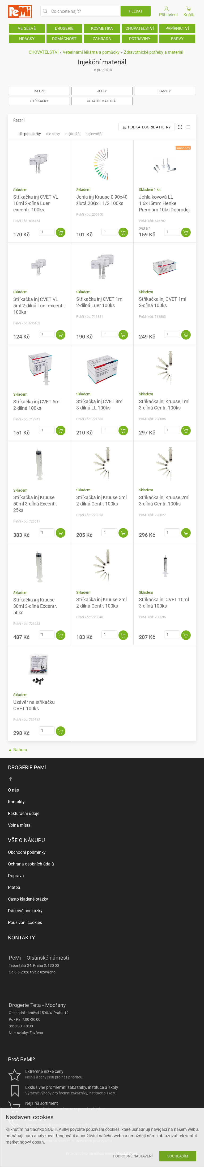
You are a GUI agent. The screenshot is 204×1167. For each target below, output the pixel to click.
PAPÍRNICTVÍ (177, 28)
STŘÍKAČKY (39, 101)
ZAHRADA (102, 38)
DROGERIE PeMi (27, 767)
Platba (14, 887)
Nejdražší (72, 134)
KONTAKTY (21, 937)
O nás (13, 790)
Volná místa (19, 825)
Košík (189, 11)
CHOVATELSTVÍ (139, 28)
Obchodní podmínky (27, 852)
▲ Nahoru (17, 749)
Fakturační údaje (23, 813)
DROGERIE (64, 28)
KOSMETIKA (102, 28)
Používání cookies (25, 922)
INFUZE (39, 91)
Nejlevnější (94, 134)
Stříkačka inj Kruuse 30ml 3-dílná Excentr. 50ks (35, 606)
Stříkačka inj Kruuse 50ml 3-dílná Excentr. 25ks (35, 504)
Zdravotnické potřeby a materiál (153, 52)
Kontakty (16, 801)
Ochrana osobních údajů (31, 864)
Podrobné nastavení (133, 1156)
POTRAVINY (139, 38)
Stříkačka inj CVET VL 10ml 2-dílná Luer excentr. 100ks (35, 203)
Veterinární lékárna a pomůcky (91, 52)
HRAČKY (27, 38)
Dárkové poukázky (25, 910)
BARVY (177, 38)
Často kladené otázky (28, 899)
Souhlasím (177, 1156)
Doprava (16, 875)
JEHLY (102, 91)
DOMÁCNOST (64, 38)
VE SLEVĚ (27, 28)
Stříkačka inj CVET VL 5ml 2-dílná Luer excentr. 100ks (39, 305)
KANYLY (165, 91)
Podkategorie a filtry (147, 127)
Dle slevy (53, 134)
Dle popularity (30, 134)
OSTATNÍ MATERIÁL (102, 101)
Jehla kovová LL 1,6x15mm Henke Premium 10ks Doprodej (164, 203)
